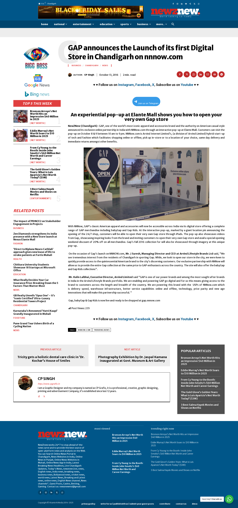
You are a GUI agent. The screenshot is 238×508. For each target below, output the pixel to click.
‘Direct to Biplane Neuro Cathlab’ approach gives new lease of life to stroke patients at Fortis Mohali (34, 252)
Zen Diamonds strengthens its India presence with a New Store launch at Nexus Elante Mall (35, 236)
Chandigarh (20, 305)
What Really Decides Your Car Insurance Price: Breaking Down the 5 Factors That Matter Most (35, 282)
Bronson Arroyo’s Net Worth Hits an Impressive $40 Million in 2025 (44, 115)
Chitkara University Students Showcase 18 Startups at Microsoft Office (34, 267)
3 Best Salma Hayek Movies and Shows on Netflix (43, 191)
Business (18, 228)
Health (17, 259)
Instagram (126, 85)
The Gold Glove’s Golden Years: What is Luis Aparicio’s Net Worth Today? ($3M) (45, 173)
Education (19, 274)
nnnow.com (84, 330)
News (16, 290)
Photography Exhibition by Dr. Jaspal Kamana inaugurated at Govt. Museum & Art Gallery (132, 358)
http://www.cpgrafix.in (49, 384)
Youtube (187, 85)
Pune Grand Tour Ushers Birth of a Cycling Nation (33, 325)
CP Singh (89, 74)
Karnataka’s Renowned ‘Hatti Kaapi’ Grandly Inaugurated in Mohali (35, 312)
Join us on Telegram (146, 102)
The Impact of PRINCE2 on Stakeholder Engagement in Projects (37, 222)
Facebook (142, 85)
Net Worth (37, 123)
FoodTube (19, 318)
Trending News (102, 330)
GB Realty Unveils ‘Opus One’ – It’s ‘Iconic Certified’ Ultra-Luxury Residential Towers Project (34, 298)
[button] (173, 24)
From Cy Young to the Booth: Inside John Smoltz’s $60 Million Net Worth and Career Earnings (45, 153)
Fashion (18, 244)
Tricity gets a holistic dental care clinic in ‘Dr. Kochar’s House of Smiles (50, 358)
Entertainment (40, 198)
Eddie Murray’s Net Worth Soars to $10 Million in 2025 (42, 133)
